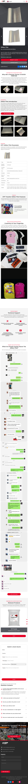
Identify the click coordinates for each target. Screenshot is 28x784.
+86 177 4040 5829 (10, 749)
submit (14, 679)
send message (5, 771)
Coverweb (18, 779)
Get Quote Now (7, 113)
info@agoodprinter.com (10, 747)
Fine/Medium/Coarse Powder (14, 630)
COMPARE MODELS (14, 62)
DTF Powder (14, 629)
